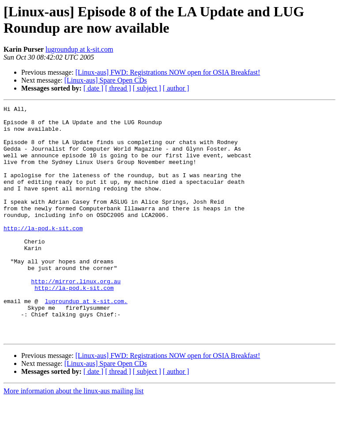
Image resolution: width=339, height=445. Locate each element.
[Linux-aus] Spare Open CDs (105, 80)
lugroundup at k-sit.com (79, 49)
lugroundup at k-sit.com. (86, 341)
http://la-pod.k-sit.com (43, 253)
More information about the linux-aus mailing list (73, 437)
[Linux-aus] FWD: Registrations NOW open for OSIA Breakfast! (167, 72)
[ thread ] (118, 88)
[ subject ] (147, 88)
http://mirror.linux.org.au (76, 317)
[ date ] (93, 88)
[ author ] (176, 88)
